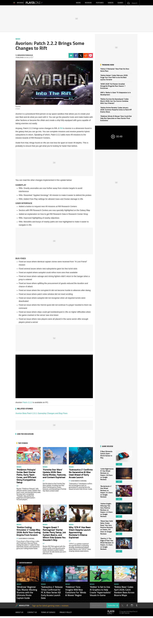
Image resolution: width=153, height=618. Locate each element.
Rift (61, 129)
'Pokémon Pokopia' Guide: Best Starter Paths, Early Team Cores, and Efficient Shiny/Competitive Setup (26, 477)
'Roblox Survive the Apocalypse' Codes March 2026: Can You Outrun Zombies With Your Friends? (114, 102)
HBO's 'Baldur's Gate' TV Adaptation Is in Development (115, 94)
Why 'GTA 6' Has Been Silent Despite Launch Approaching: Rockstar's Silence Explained (80, 533)
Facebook (75, 56)
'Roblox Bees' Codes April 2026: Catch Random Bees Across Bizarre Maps (124, 592)
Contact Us (32, 614)
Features (100, 3)
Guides (120, 3)
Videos (110, 3)
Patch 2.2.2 (27, 403)
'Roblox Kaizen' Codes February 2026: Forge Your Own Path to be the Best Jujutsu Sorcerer (114, 78)
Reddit (85, 56)
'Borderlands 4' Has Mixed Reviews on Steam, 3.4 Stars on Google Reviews (107, 493)
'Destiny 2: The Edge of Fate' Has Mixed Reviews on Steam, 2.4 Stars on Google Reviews (107, 546)
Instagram (132, 606)
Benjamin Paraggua (25, 56)
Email (71, 56)
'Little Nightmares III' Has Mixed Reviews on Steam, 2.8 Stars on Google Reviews (107, 476)
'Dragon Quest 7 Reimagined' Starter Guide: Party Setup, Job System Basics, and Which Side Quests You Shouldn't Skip (54, 534)
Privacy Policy (66, 614)
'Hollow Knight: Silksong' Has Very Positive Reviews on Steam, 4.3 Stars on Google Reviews (107, 511)
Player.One (41, 3)
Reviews (88, 3)
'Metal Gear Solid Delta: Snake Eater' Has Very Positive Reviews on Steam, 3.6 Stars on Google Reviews (107, 528)
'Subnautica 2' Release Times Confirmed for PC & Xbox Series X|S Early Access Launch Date (52, 593)
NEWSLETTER (24, 606)
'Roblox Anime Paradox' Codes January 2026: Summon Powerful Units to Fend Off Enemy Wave (116, 110)
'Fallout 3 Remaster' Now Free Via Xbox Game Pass (114, 71)
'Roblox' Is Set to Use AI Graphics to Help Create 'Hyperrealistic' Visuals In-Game (100, 592)
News (78, 3)
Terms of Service (48, 614)
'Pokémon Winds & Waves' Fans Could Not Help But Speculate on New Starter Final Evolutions (116, 119)
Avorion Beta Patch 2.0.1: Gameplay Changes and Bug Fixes (41, 414)
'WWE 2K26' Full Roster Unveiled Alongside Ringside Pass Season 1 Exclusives (112, 87)
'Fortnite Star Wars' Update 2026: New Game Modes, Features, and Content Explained (54, 474)
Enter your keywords (128, 3)
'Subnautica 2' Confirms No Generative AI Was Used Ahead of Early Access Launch (81, 474)
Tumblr (136, 606)
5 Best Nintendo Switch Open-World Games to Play (107, 459)
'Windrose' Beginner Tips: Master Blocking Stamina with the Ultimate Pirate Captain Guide (27, 593)
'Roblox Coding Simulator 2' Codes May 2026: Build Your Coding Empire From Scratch (29, 532)
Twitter (80, 56)
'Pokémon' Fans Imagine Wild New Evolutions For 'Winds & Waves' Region (75, 592)
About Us (19, 614)
